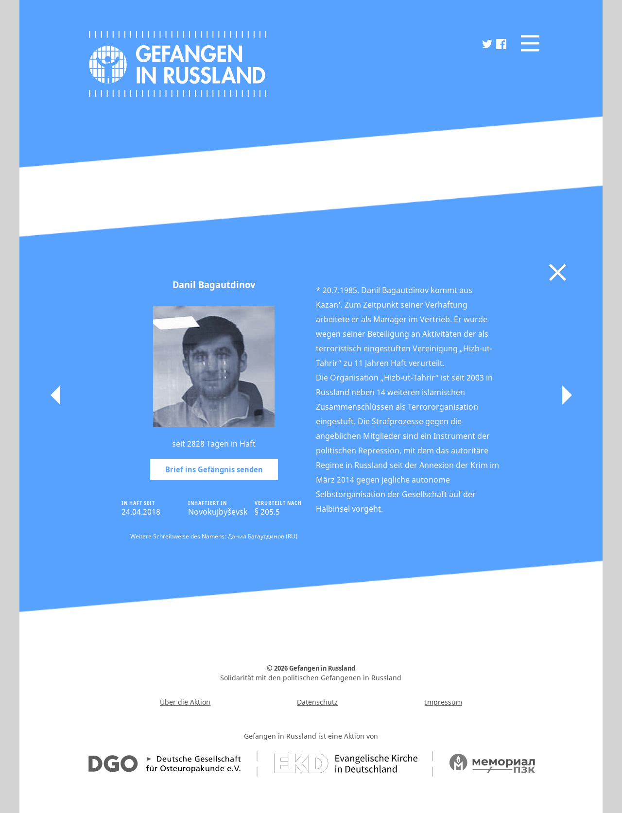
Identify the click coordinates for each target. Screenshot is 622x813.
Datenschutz (317, 702)
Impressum (443, 702)
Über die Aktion (185, 702)
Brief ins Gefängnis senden (214, 469)
